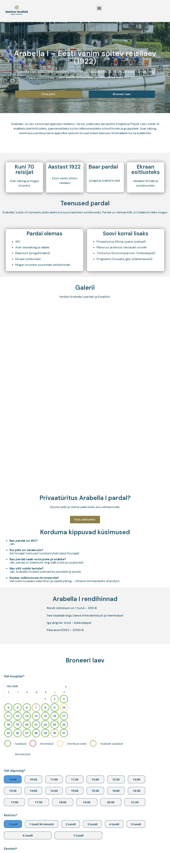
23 (54, 553)
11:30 (74, 607)
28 (36, 561)
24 (63, 553)
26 (17, 561)
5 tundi (136, 652)
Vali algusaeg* (14, 599)
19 (17, 553)
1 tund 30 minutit (41, 652)
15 (45, 544)
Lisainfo (9, 763)
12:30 (116, 607)
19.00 (86, 630)
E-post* (9, 720)
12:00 (95, 607)
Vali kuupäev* (14, 504)
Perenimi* (11, 698)
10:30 (33, 607)
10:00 (13, 607)
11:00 (54, 607)
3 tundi (92, 652)
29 (45, 561)
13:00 (136, 607)
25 (8, 561)
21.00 (135, 630)
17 (63, 544)
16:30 (136, 619)
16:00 (116, 619)
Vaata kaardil (142, 842)
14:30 (54, 619)
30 (54, 561)
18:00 (62, 630)
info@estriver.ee (119, 831)
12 (17, 544)
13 (26, 544)
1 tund (13, 652)
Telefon (9, 742)
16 (54, 544)
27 (26, 561)
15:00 (74, 619)
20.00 (111, 630)
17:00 (14, 630)
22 (45, 553)
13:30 (13, 619)
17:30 (38, 630)
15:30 (95, 619)
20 (26, 553)
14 (36, 544)
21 (36, 553)
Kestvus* (10, 643)
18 (8, 553)
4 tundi (114, 652)
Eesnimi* (10, 677)
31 (63, 561)
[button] (99, 8)
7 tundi (78, 663)
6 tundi (28, 663)
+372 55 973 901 (132, 836)
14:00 (33, 619)
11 (8, 544)
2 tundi (71, 652)
